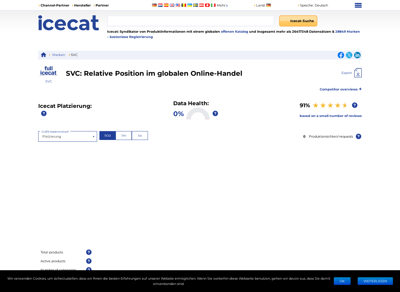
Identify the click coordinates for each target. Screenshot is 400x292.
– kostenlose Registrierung (130, 36)
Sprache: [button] (306, 5)
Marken (58, 54)
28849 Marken (347, 31)
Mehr (223, 5)
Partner (102, 5)
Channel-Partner (55, 5)
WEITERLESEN (375, 281)
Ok (342, 281)
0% (178, 113)
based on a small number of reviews (331, 115)
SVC (48, 81)
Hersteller (82, 5)
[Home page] (72, 22)
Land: (259, 5)
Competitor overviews (341, 88)
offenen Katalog (234, 31)
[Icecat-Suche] (298, 21)
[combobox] (190, 21)
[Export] (351, 72)
